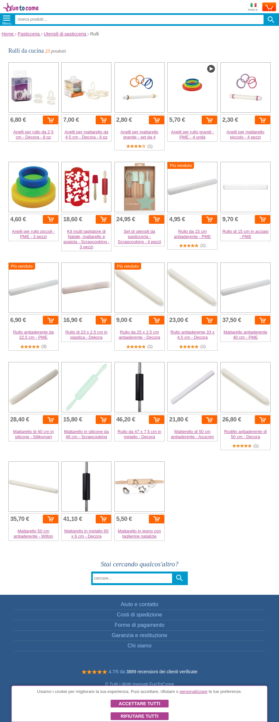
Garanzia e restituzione (140, 635)
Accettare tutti (139, 703)
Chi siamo (140, 646)
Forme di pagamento (140, 625)
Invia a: (253, 7)
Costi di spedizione (139, 615)
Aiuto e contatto (140, 604)
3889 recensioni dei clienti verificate (161, 671)
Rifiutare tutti (139, 716)
